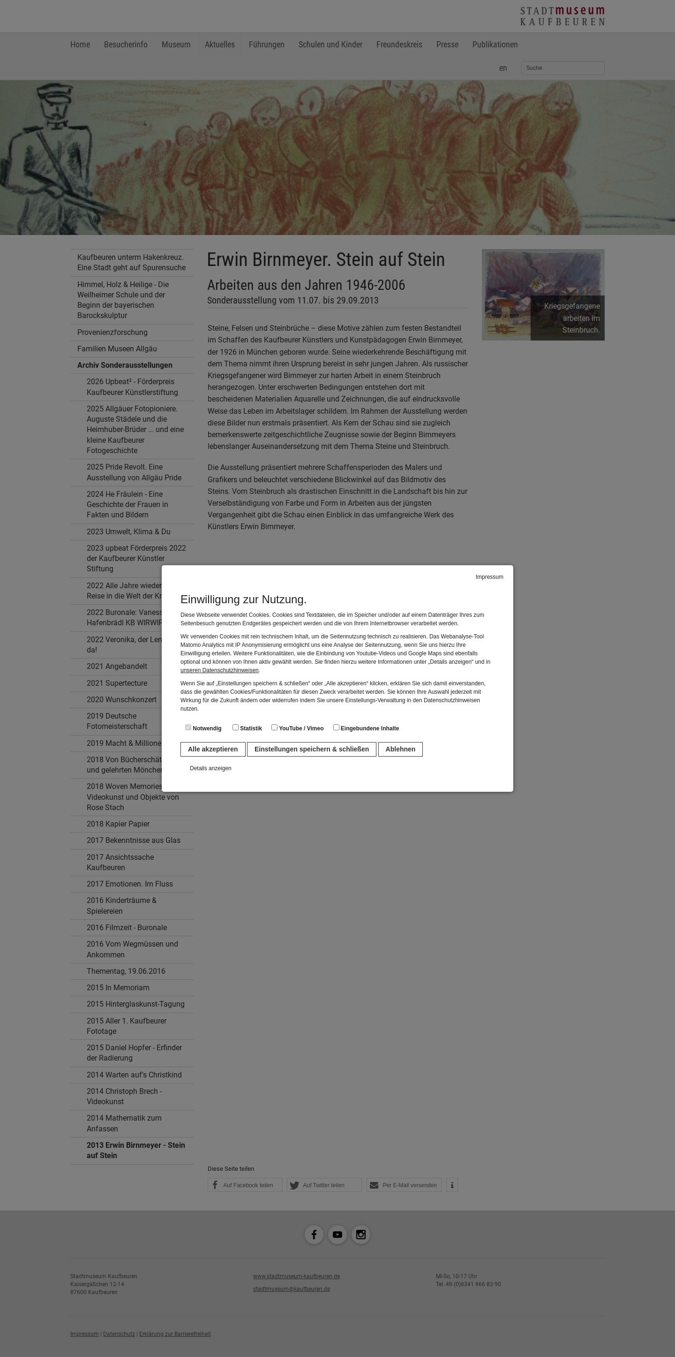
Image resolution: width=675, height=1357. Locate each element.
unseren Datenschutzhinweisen (219, 670)
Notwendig (203, 728)
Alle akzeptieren (213, 749)
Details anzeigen (211, 768)
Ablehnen (401, 749)
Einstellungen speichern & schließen (312, 749)
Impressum (489, 577)
